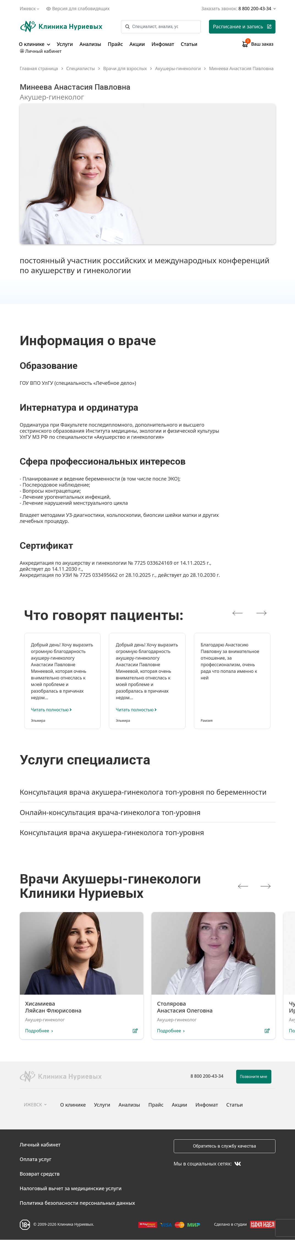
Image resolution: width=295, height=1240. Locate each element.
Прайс (115, 44)
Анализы (90, 44)
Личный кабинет (40, 1145)
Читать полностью (52, 710)
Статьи (189, 44)
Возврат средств (40, 1174)
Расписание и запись (242, 26)
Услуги (65, 44)
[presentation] (237, 613)
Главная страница (39, 68)
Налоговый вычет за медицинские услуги (71, 1188)
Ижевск (30, 9)
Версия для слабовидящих (78, 9)
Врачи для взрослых (125, 68)
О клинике (34, 44)
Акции (137, 44)
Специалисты (80, 68)
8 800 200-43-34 (207, 1076)
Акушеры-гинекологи (178, 68)
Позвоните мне (253, 1077)
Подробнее (37, 1031)
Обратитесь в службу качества (224, 1146)
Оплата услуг (36, 1159)
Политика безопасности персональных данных (77, 1203)
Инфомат (162, 44)
